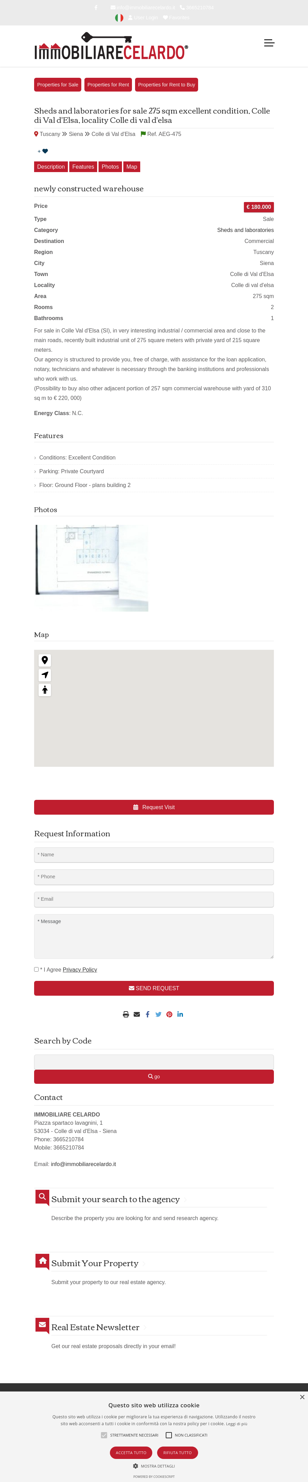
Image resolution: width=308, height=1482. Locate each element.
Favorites (176, 17)
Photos (110, 167)
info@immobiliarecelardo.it (143, 7)
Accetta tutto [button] (131, 1452)
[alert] (154, 1436)
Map (131, 167)
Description (51, 167)
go (154, 1076)
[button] (154, 1465)
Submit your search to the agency (115, 1199)
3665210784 (197, 7)
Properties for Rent (108, 84)
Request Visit (154, 807)
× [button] (302, 1397)
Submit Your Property (94, 1263)
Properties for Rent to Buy (166, 84)
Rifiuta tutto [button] (177, 1452)
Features (83, 167)
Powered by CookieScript (154, 1476)
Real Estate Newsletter (95, 1327)
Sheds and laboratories (245, 230)
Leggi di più (236, 1423)
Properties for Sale (57, 84)
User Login (143, 17)
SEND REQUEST (154, 988)
